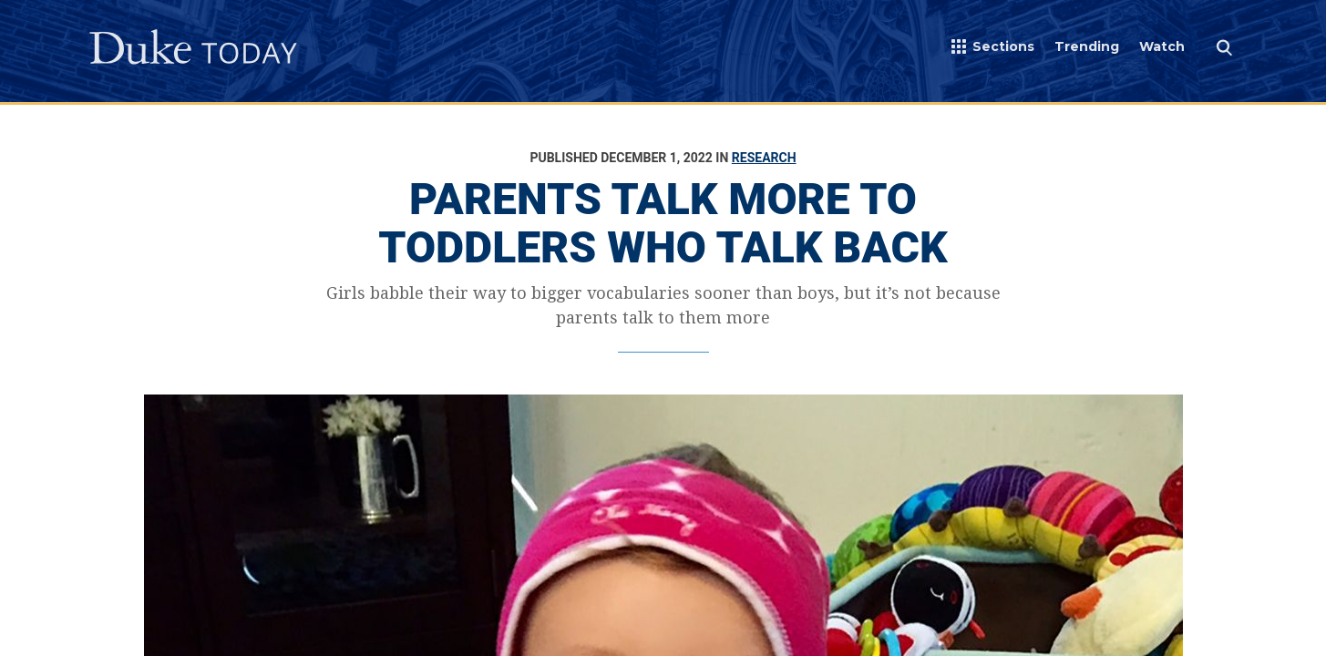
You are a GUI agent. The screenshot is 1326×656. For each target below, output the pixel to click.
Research (764, 157)
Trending (1086, 46)
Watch (1162, 46)
